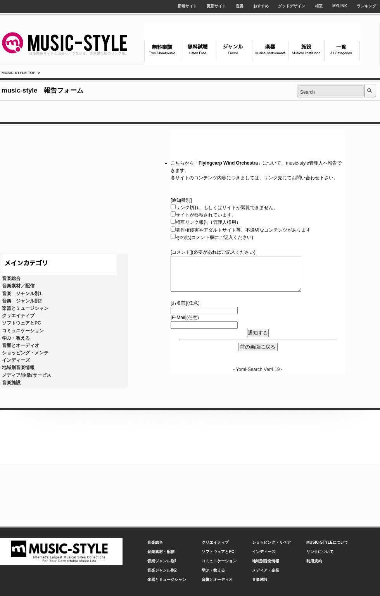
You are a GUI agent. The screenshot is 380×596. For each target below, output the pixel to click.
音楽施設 (11, 382)
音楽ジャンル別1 (162, 561)
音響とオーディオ (20, 345)
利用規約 (314, 561)
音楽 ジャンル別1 (22, 293)
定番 (240, 6)
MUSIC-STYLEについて (327, 542)
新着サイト (187, 6)
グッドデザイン (291, 6)
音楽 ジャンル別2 (22, 301)
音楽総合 (11, 278)
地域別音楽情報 (18, 367)
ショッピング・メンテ (25, 353)
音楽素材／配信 (18, 286)
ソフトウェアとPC (21, 323)
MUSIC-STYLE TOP (18, 72)
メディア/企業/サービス (26, 375)
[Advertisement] (72, 188)
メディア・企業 (265, 570)
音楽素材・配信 (160, 552)
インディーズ (16, 360)
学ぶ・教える (16, 338)
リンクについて (319, 552)
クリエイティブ (18, 315)
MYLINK (339, 6)
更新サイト (216, 6)
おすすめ (261, 6)
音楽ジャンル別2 (162, 570)
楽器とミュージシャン (25, 308)
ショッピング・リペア (271, 542)
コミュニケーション (23, 330)
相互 (319, 6)
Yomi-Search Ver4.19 (258, 369)
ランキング (366, 6)
